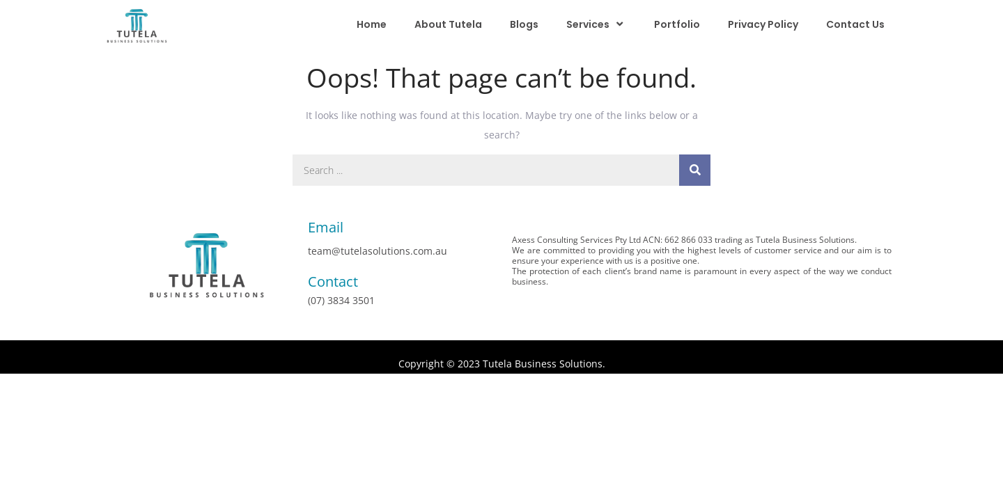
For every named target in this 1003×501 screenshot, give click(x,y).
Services (596, 24)
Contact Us (855, 24)
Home (372, 24)
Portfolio (677, 24)
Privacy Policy (763, 24)
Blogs (524, 24)
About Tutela (448, 24)
